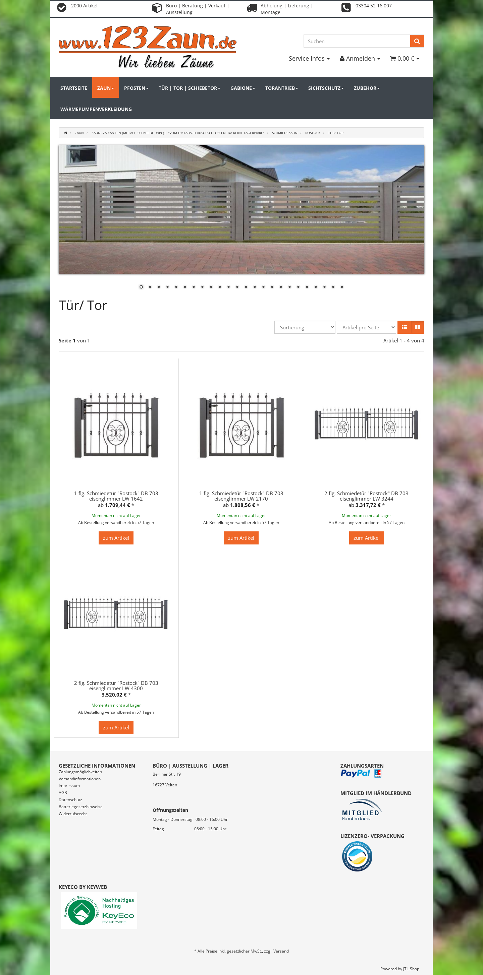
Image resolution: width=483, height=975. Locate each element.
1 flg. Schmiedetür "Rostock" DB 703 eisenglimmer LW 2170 (241, 496)
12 (237, 287)
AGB (63, 792)
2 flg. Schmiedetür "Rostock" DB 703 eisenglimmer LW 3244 (366, 496)
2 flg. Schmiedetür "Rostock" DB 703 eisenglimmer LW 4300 (116, 685)
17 (280, 287)
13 (246, 287)
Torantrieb (281, 88)
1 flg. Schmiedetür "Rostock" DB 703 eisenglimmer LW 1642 (116, 496)
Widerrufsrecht (73, 814)
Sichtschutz (326, 88)
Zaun (105, 88)
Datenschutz (70, 799)
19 (298, 287)
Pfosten (136, 88)
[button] (404, 327)
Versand (281, 951)
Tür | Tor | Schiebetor (189, 88)
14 (254, 287)
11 (228, 287)
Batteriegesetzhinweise (81, 806)
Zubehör (367, 88)
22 (324, 287)
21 (315, 287)
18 (289, 287)
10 (219, 287)
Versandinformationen (80, 779)
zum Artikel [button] (116, 537)
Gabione (242, 88)
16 (272, 287)
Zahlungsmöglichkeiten (80, 772)
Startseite (73, 88)
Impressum (69, 785)
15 (263, 287)
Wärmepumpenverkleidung (96, 109)
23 (333, 287)
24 (341, 287)
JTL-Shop (411, 969)
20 (307, 287)
